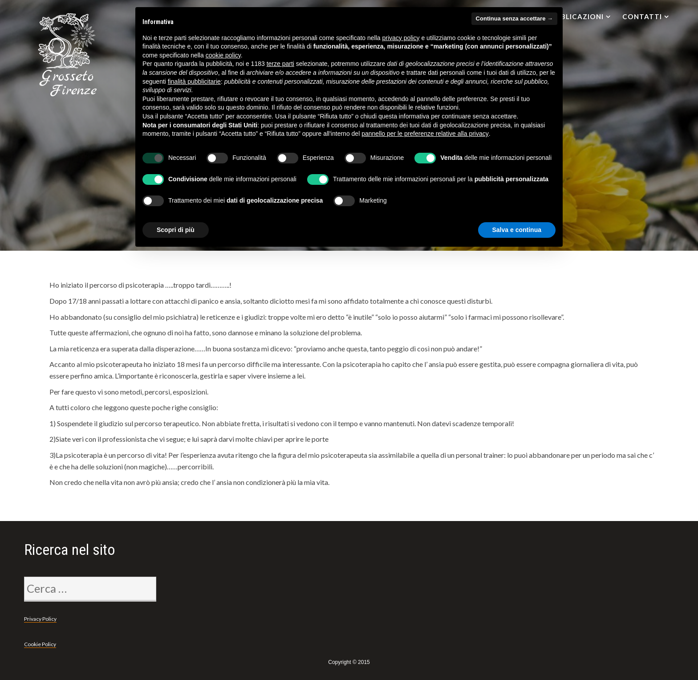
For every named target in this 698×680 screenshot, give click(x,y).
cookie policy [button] (223, 55)
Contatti (642, 16)
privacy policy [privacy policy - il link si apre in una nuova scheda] (401, 37)
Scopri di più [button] (176, 229)
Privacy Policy (40, 618)
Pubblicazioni (574, 16)
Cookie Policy (40, 644)
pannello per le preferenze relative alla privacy (425, 133)
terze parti (280, 63)
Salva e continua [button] (516, 229)
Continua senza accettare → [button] (514, 18)
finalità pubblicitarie (194, 81)
